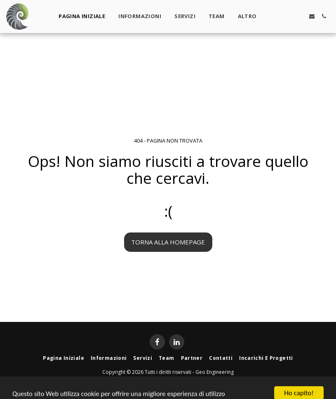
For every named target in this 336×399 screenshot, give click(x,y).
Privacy (184, 381)
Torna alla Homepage (168, 242)
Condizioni (151, 381)
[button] (276, 16)
